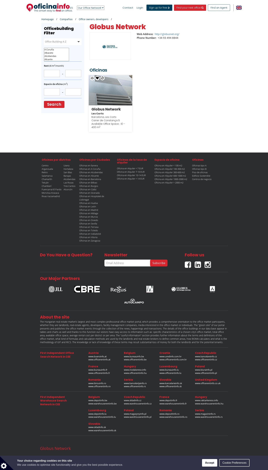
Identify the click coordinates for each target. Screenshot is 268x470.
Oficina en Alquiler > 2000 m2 (169, 182)
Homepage (47, 19)
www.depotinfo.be (97, 400)
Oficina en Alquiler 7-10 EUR (131, 171)
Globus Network (106, 109)
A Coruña (56, 49)
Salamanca (47, 175)
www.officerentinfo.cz (206, 359)
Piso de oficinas (200, 172)
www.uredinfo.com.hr (170, 356)
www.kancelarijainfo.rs (135, 383)
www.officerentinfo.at (99, 359)
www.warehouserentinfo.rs (209, 416)
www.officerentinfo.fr (99, 373)
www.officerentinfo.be (135, 359)
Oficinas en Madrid (88, 209)
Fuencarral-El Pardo (52, 189)
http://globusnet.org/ (167, 34)
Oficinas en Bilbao (88, 182)
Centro (45, 165)
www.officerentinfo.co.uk (207, 383)
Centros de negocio (202, 179)
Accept (209, 462)
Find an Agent (219, 7)
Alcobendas (56, 56)
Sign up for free (159, 7)
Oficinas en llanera (88, 165)
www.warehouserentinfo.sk (102, 430)
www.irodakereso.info (135, 369)
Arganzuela (47, 168)
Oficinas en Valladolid (90, 233)
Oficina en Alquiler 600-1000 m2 (170, 175)
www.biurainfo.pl (203, 369)
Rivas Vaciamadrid (51, 196)
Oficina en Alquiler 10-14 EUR (131, 175)
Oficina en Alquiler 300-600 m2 (170, 172)
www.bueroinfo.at (97, 356)
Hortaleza (68, 168)
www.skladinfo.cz (132, 400)
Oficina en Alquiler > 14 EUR (130, 178)
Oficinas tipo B (199, 168)
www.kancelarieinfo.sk (170, 383)
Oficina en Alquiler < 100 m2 (168, 165)
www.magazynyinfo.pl (135, 413)
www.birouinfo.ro (97, 383)
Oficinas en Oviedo (88, 220)
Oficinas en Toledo (88, 230)
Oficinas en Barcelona (90, 179)
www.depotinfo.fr (168, 400)
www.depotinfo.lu (97, 413)
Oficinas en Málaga (88, 213)
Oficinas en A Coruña (89, 168)
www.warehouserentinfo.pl (137, 416)
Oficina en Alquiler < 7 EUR (130, 168)
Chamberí (46, 186)
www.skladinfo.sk (97, 427)
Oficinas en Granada (89, 192)
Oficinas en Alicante (89, 175)
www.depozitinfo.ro (169, 413)
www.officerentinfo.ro (99, 386)
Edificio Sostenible (201, 175)
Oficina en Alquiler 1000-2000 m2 (171, 179)
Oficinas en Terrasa (88, 227)
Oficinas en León (87, 206)
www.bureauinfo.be (134, 356)
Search (54, 104)
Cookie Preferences (234, 462)
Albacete (56, 52)
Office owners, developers (93, 19)
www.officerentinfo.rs (135, 386)
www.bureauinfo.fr (97, 369)
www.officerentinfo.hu (135, 373)
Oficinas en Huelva (88, 203)
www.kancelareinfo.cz (206, 356)
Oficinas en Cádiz (87, 189)
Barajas (67, 175)
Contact (128, 7)
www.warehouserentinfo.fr (173, 403)
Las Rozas (68, 182)
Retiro (45, 172)
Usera (66, 165)
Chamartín (47, 179)
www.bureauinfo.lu (169, 369)
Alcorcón (68, 189)
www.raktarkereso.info (206, 400)
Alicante (56, 59)
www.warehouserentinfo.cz (138, 403)
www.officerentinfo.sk (170, 386)
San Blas (68, 172)
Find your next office (190, 7)
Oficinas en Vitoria (88, 237)
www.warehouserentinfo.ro (173, 416)
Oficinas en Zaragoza (89, 240)
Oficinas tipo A (199, 165)
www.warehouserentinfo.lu (102, 416)
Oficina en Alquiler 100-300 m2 (170, 168)
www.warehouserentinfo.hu (209, 403)
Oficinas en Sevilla (88, 223)
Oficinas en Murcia (88, 216)
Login (140, 7)
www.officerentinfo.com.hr (173, 359)
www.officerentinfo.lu (170, 373)
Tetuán (45, 182)
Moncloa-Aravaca (50, 192)
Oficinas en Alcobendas (91, 172)
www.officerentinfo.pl (206, 373)
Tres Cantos (69, 186)
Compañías (66, 19)
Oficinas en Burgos (88, 186)
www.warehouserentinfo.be (102, 403)
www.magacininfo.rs (205, 413)
